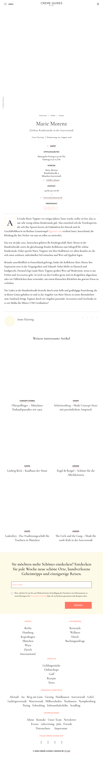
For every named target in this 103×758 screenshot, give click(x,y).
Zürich (28, 649)
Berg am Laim (35, 697)
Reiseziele (75, 628)
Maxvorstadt (36, 701)
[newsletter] (61, 743)
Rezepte (51, 678)
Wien (28, 645)
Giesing (49, 697)
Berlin (28, 628)
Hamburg (27, 632)
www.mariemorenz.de (52, 197)
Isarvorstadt (78, 697)
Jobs (58, 724)
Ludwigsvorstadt (17, 701)
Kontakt (41, 719)
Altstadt (14, 697)
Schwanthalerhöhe (57, 705)
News (51, 682)
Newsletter (70, 719)
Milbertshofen (53, 701)
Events (35, 724)
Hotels (75, 637)
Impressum (60, 728)
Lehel (90, 697)
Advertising (47, 724)
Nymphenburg (87, 701)
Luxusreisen (75, 621)
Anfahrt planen (53, 180)
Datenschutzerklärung (38, 596)
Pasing (26, 705)
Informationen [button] (51, 713)
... (51, 193)
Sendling (75, 705)
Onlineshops (51, 669)
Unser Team (55, 719)
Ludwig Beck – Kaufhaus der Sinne (27, 470)
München (27, 641)
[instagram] (48, 743)
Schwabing (38, 705)
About (30, 719)
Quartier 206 (55, 231)
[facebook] (41, 743)
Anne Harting (38, 137)
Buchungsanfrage (75, 641)
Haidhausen (62, 697)
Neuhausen (70, 701)
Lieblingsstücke (51, 665)
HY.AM (67, 751)
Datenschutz (43, 728)
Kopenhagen (28, 637)
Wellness (75, 632)
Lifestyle (51, 659)
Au (23, 697)
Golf (51, 674)
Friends (67, 724)
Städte (28, 621)
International (28, 654)
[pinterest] (54, 743)
